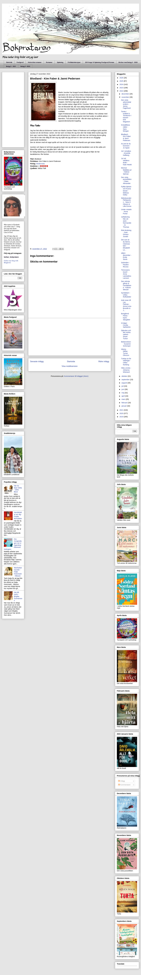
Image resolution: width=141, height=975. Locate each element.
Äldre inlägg (103, 361)
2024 (122, 84)
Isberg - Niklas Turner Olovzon (125, 352)
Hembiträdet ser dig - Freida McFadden (18, 515)
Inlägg (121, 781)
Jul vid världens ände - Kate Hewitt (126, 161)
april (123, 396)
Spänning (60, 62)
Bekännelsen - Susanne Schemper (126, 344)
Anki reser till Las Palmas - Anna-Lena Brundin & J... (126, 305)
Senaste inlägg (37, 361)
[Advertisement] (69, 337)
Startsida (9, 62)
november (125, 97)
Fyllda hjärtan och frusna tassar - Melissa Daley (126, 191)
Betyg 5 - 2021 (11, 66)
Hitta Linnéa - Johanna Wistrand (126, 370)
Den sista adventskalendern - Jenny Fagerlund (126, 104)
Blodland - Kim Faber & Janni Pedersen (126, 137)
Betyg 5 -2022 (25, 66)
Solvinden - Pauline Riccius (125, 265)
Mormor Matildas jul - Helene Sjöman (126, 171)
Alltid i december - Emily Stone (126, 256)
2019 (122, 417)
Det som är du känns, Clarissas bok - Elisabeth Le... (125, 245)
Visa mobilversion (70, 366)
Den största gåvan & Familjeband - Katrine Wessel (126, 285)
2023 (122, 88)
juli (122, 386)
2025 (122, 81)
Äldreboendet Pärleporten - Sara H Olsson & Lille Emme (126, 202)
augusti (124, 383)
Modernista (40, 164)
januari (124, 406)
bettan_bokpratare (11, 257)
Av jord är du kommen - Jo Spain (126, 146)
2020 (122, 413)
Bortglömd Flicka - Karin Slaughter (125, 317)
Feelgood (20, 62)
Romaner (49, 62)
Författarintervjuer (74, 62)
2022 (122, 91)
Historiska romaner (34, 62)
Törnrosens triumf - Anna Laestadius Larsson (126, 274)
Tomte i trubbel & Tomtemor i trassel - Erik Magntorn (126, 117)
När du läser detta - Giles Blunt (18, 489)
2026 (122, 78)
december (125, 94)
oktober (124, 376)
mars (123, 399)
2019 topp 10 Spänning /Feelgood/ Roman (99, 62)
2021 (122, 410)
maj (123, 393)
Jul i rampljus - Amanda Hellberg (126, 153)
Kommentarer (124, 785)
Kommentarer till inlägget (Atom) (76, 376)
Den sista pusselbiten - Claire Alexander (126, 180)
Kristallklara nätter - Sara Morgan (125, 128)
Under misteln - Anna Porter (126, 212)
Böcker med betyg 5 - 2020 (128, 62)
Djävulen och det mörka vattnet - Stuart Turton (126, 334)
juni (123, 389)
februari (124, 403)
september (125, 380)
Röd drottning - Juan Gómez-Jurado (126, 233)
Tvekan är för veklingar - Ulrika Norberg (126, 362)
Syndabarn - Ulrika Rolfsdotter (126, 295)
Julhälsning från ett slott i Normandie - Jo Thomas (126, 222)
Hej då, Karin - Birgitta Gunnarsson (18, 596)
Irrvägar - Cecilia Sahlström (126, 325)
